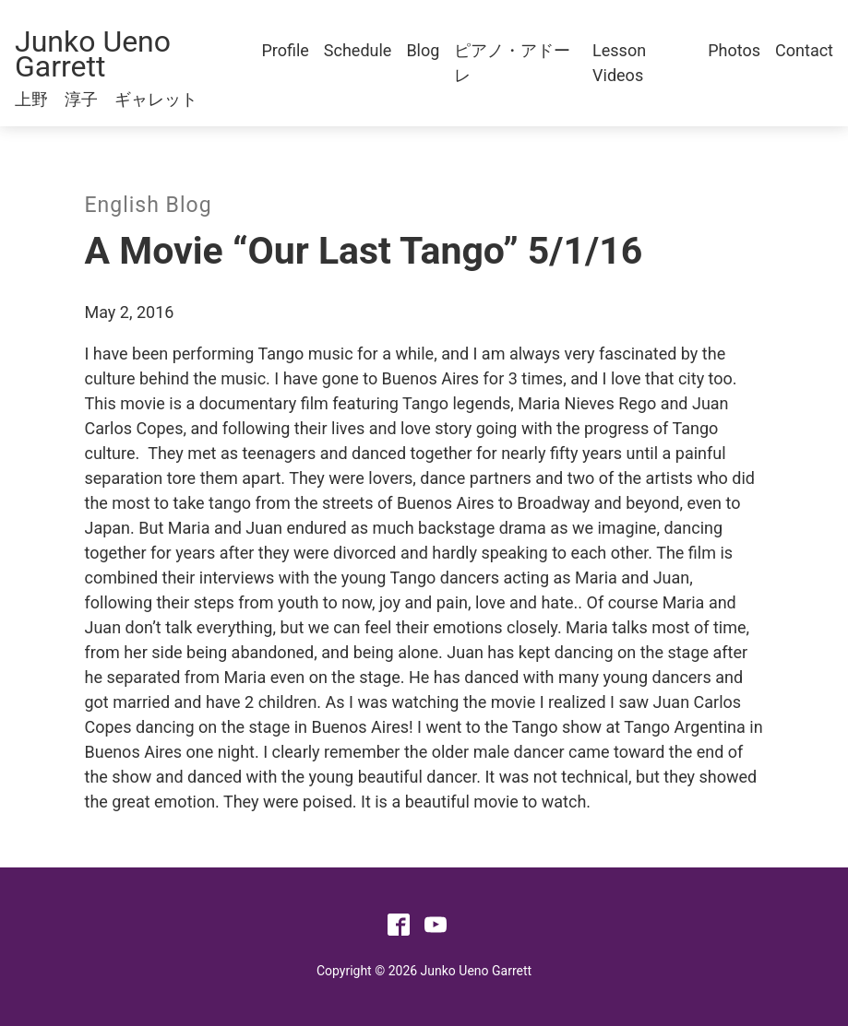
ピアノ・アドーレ (512, 63)
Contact (804, 50)
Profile (284, 50)
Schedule (358, 50)
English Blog (148, 205)
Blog (422, 50)
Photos (734, 50)
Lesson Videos (619, 63)
